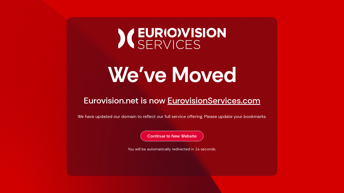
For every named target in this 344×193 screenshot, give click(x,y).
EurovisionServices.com (213, 100)
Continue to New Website (172, 136)
